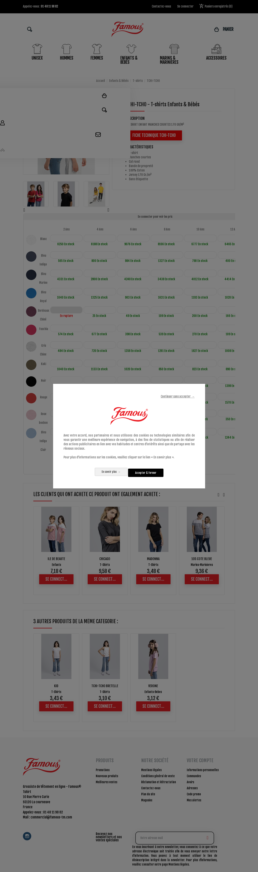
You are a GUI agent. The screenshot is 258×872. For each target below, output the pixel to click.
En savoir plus (105, 472)
